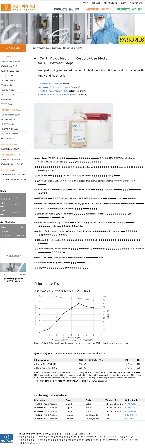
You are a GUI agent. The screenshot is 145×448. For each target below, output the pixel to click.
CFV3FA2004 (130, 411)
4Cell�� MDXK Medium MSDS (53, 90)
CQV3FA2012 (131, 414)
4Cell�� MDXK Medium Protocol (54, 87)
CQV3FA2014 (131, 418)
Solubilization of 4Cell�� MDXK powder (58, 94)
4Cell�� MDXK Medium (50, 83)
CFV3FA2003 (130, 403)
